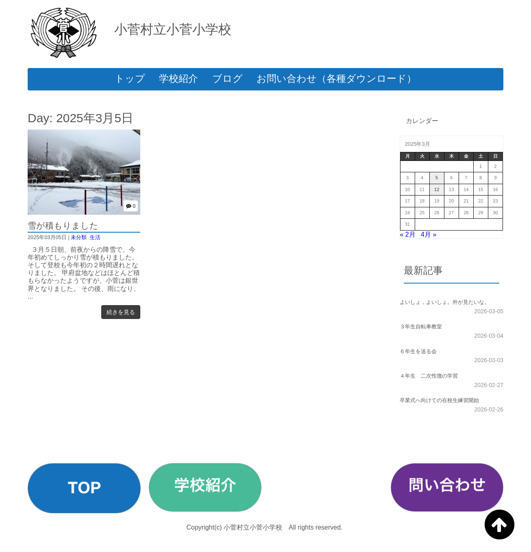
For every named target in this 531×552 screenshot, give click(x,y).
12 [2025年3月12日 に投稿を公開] (436, 189)
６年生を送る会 (418, 351)
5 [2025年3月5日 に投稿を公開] (436, 177)
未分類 (79, 237)
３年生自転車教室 (421, 326)
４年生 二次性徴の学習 (429, 376)
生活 (95, 237)
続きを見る (121, 312)
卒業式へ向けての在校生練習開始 (439, 400)
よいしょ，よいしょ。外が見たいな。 (445, 302)
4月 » (428, 234)
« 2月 (408, 234)
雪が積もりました (63, 225)
